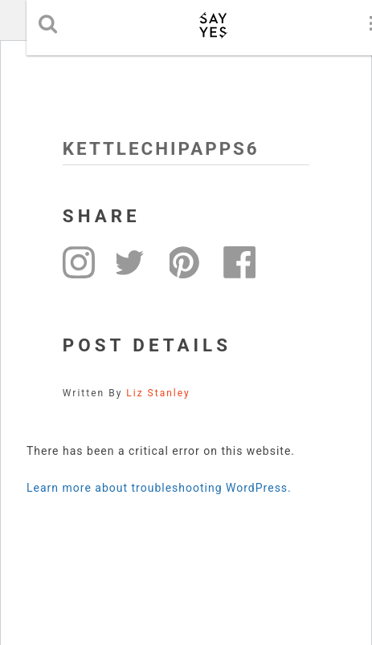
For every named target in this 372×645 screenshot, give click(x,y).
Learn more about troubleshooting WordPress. (159, 487)
